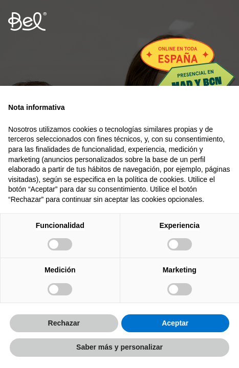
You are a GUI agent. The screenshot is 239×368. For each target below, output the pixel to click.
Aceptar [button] (175, 323)
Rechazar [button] (64, 323)
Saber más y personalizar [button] (119, 347)
